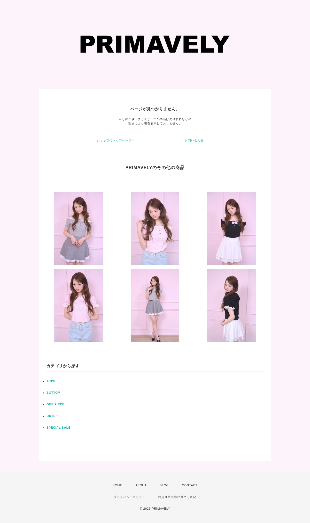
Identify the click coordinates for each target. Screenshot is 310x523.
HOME (117, 485)
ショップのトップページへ (116, 140)
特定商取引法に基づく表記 (177, 497)
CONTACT (189, 485)
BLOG (164, 485)
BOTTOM (53, 392)
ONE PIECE (55, 404)
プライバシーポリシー (129, 497)
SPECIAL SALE (58, 427)
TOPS (50, 381)
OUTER (52, 416)
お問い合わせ (194, 140)
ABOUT (141, 485)
